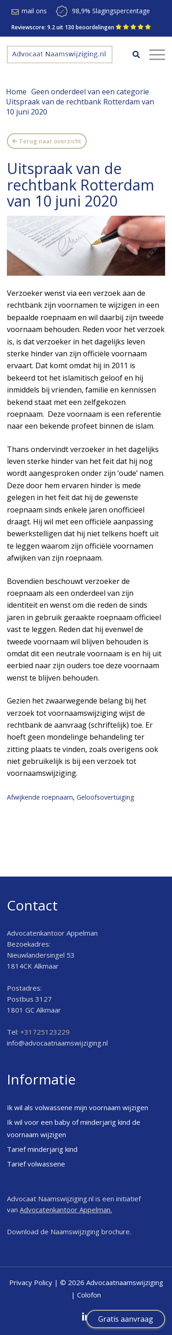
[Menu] (152, 54)
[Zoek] (131, 54)
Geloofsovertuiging (105, 797)
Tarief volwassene (36, 1163)
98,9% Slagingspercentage (111, 11)
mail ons (34, 11)
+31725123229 (45, 1031)
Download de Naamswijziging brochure (68, 1231)
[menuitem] (131, 54)
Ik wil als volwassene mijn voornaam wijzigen (77, 1107)
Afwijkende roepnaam (40, 797)
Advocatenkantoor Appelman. (66, 1209)
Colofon (89, 1294)
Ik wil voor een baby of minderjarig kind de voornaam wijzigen (73, 1128)
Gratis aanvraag (125, 1319)
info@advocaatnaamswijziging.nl (57, 1042)
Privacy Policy (30, 1282)
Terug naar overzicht (50, 141)
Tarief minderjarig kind (42, 1149)
